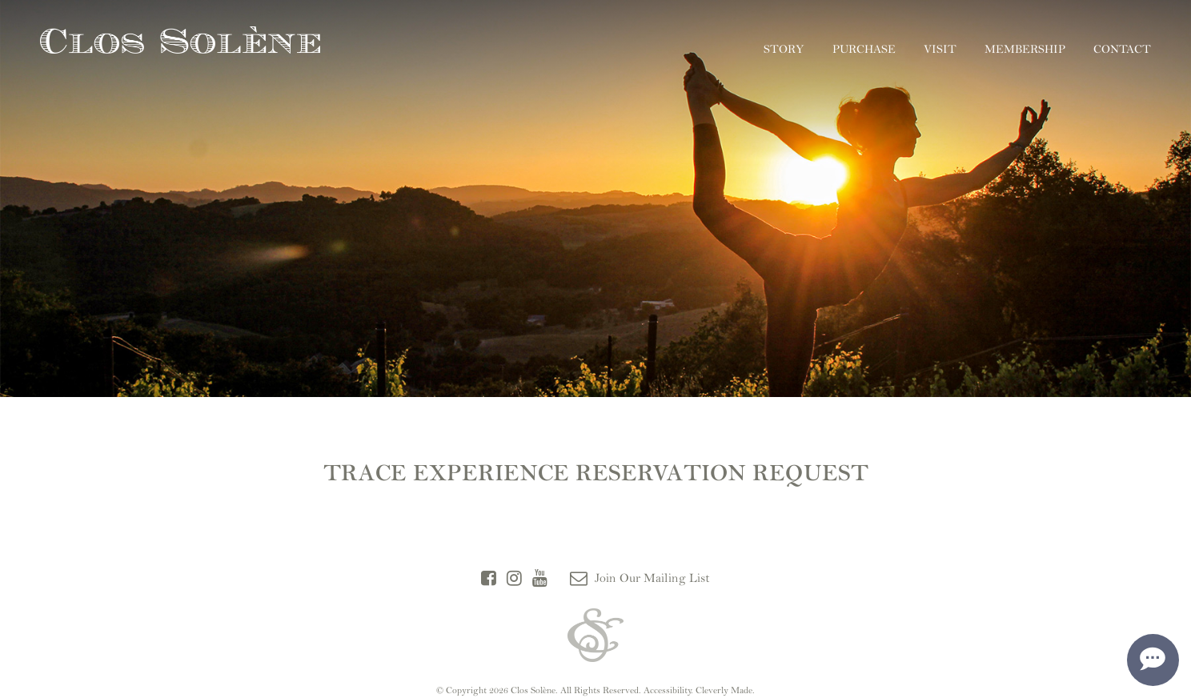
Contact (1122, 49)
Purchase (864, 49)
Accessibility (668, 690)
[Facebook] (488, 578)
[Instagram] (514, 578)
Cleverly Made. (725, 690)
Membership (1024, 49)
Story (784, 49)
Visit (940, 49)
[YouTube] (539, 578)
